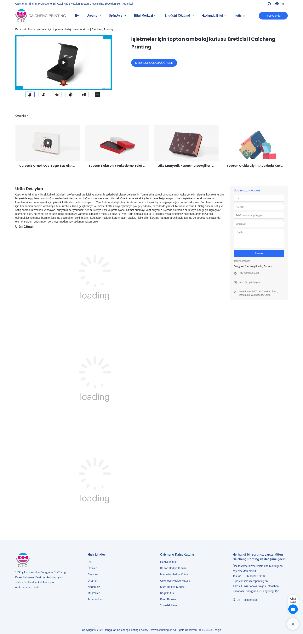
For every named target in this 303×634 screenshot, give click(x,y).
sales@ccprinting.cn (255, 581)
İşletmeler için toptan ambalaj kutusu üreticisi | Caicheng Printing (74, 29)
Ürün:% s (115, 15)
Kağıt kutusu (167, 593)
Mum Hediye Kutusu (172, 586)
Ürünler (92, 568)
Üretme (92, 15)
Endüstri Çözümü (177, 15)
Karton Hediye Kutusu (173, 568)
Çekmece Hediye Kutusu (175, 580)
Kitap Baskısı (168, 599)
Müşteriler (94, 593)
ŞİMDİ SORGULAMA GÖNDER (154, 62)
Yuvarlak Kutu (168, 605)
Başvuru (93, 574)
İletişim (240, 15)
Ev (77, 15)
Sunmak (258, 253)
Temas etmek (96, 599)
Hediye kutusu (168, 561)
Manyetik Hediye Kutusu (174, 574)
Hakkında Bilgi (212, 15)
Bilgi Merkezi (143, 15)
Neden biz (94, 586)
